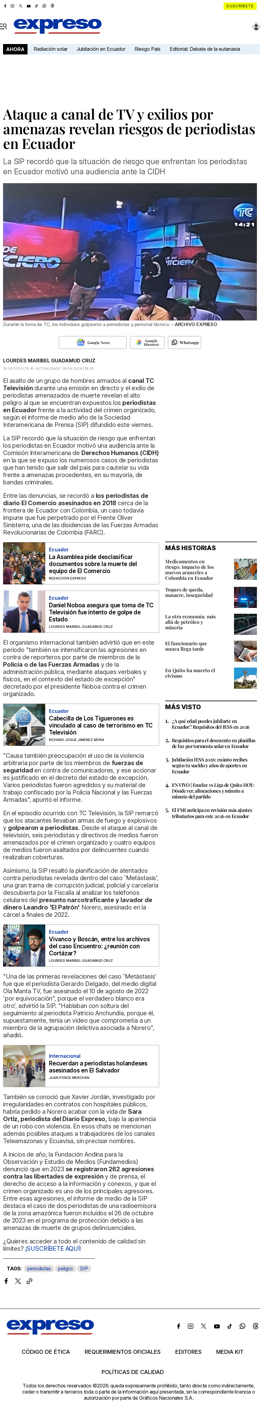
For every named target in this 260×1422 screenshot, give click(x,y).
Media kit (229, 1352)
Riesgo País (148, 49)
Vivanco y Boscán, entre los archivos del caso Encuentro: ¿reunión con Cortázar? (99, 946)
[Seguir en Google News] (93, 342)
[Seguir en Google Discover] (147, 342)
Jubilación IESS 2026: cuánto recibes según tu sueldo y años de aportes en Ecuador (209, 765)
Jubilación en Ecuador (101, 49)
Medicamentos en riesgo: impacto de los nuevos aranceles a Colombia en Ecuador (189, 569)
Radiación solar (51, 49)
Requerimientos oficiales (123, 1352)
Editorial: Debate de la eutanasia (205, 49)
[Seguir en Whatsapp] (184, 342)
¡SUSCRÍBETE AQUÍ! (52, 1248)
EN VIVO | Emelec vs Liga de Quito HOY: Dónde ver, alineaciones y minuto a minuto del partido (213, 791)
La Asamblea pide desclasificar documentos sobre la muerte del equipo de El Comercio (93, 564)
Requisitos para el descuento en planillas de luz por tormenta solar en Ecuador (213, 743)
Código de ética (46, 1352)
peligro (65, 1268)
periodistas (39, 1268)
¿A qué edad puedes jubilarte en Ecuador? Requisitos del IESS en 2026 (210, 724)
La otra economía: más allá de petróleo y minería (190, 622)
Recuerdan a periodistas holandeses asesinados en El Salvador (98, 1067)
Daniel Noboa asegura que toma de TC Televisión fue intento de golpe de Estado (101, 612)
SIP (84, 1268)
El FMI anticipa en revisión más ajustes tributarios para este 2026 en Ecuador (212, 813)
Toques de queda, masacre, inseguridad (189, 592)
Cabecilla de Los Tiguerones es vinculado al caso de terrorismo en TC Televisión (101, 725)
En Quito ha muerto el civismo (190, 673)
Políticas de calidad (133, 1372)
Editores (188, 1352)
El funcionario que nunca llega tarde (186, 646)
